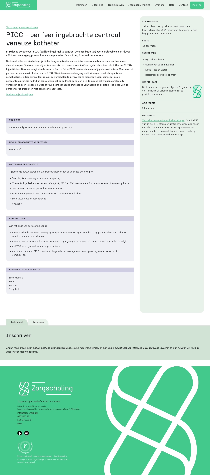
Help (171, 5)
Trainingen (81, 5)
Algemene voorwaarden (43, 456)
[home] (18, 5)
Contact (183, 5)
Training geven (116, 5)
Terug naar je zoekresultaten (22, 27)
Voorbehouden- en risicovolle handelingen (163, 120)
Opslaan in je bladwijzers (19, 94)
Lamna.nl (31, 462)
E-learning (97, 5)
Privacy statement (24, 456)
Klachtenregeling (60, 456)
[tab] (17, 322)
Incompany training (139, 5)
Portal (196, 5)
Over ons (159, 5)
